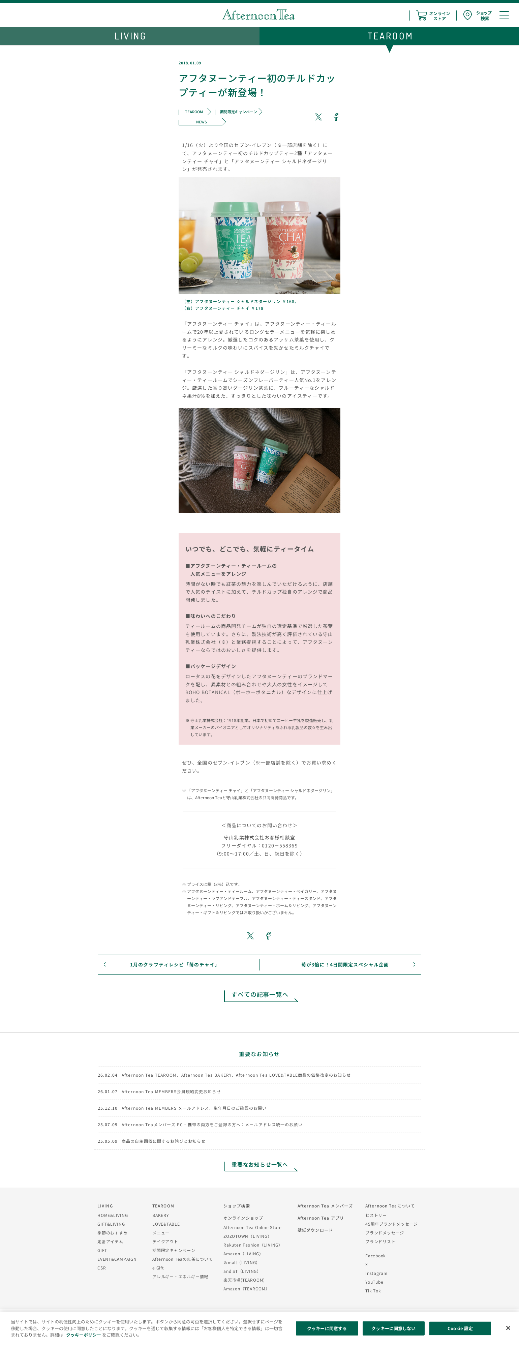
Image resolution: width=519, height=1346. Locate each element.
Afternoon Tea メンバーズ (325, 1205)
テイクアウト (165, 1241)
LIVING (105, 1205)
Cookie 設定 (460, 1328)
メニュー (161, 1232)
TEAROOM (163, 1205)
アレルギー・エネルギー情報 (180, 1276)
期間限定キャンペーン (173, 1250)
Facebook (375, 1255)
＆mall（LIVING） (241, 1262)
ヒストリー (376, 1215)
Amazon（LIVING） (243, 1253)
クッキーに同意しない (393, 1328)
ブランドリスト (380, 1241)
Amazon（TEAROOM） (246, 1288)
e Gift (158, 1267)
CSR (101, 1267)
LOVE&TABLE (166, 1224)
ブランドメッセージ (384, 1232)
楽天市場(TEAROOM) (244, 1280)
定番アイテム (110, 1241)
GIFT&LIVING (111, 1224)
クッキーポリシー (83, 1335)
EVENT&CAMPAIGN (117, 1259)
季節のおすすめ (112, 1232)
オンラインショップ (243, 1218)
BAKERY (160, 1215)
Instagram (376, 1273)
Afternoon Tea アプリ (321, 1218)
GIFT (102, 1250)
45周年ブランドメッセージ (391, 1224)
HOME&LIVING (112, 1215)
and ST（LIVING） (242, 1271)
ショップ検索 (236, 1205)
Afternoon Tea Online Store (252, 1227)
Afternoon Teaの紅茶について (182, 1259)
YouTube (374, 1282)
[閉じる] (508, 1328)
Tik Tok (373, 1290)
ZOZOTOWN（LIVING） (247, 1236)
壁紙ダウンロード (315, 1230)
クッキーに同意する (327, 1328)
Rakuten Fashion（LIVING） (253, 1245)
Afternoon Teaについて (390, 1205)
